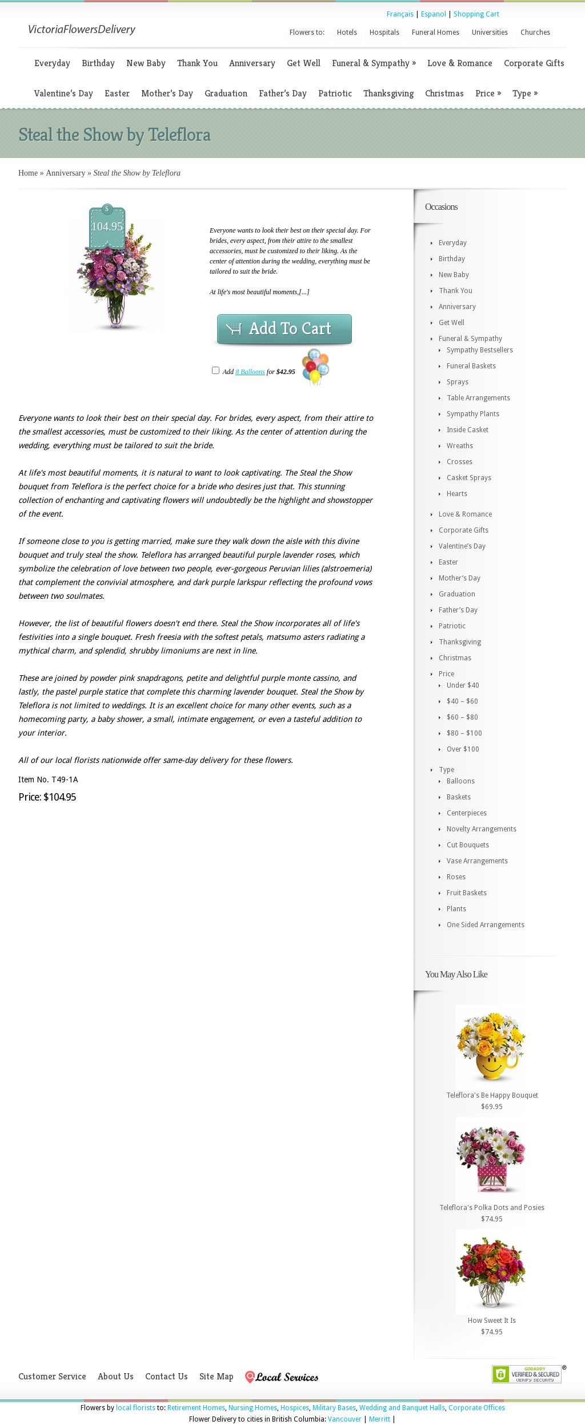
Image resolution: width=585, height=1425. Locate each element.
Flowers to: (307, 32)
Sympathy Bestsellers (480, 350)
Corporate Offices (476, 1408)
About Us (116, 1376)
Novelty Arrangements (481, 829)
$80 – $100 (464, 733)
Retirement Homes (196, 1408)
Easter (117, 93)
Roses (456, 877)
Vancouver (345, 1419)
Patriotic (335, 93)
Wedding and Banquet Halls (402, 1408)
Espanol (433, 14)
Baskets (459, 797)
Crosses (459, 462)
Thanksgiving (388, 93)
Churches (535, 32)
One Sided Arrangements (485, 925)
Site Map (216, 1376)
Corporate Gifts (534, 63)
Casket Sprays (469, 478)
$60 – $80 (462, 717)
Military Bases (334, 1408)
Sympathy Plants (473, 414)
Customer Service (52, 1376)
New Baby (146, 63)
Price (488, 93)
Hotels (347, 32)
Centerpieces (467, 813)
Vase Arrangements (477, 861)
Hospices (295, 1408)
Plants (456, 909)
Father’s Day (283, 93)
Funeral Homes (435, 32)
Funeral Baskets (471, 366)
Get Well (303, 63)
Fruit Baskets (467, 893)
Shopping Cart (476, 14)
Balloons (461, 781)
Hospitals (384, 32)
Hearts (457, 494)
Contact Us (166, 1376)
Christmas (444, 93)
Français (400, 14)
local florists (135, 1408)
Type (525, 93)
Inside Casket (467, 430)
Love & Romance (459, 63)
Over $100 (463, 749)
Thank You (197, 63)
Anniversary (252, 63)
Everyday (52, 63)
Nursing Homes (253, 1408)
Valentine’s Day (63, 93)
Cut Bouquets (468, 845)
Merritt (379, 1419)
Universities (490, 32)
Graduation (226, 93)
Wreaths (460, 446)
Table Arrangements (478, 398)
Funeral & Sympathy (374, 63)
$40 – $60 (462, 701)
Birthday (98, 63)
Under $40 (463, 685)
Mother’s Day (167, 93)
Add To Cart (290, 328)
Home (28, 173)
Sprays (457, 382)
